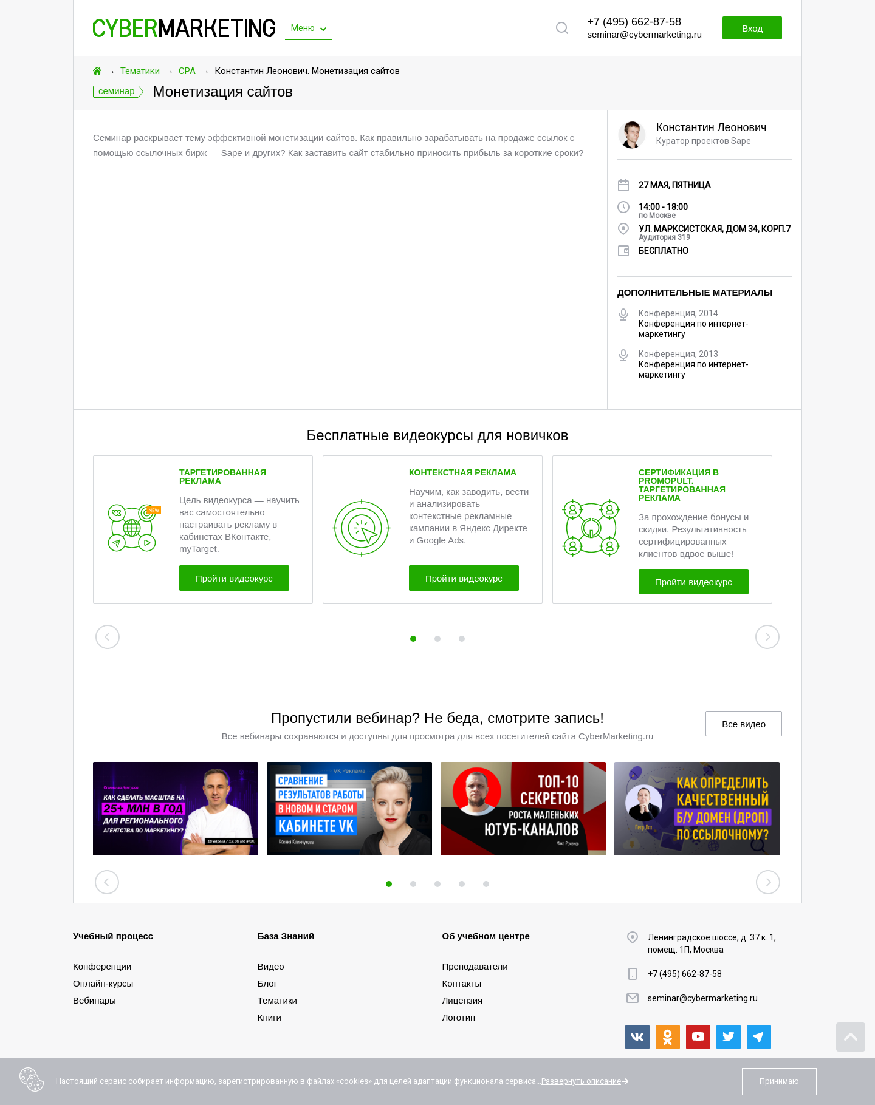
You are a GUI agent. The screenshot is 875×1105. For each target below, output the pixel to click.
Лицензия (462, 1000)
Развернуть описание (581, 1081)
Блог (267, 983)
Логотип (459, 1017)
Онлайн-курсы (103, 983)
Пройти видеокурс (234, 578)
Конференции (102, 966)
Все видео (744, 724)
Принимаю (779, 1081)
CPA (187, 71)
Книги (269, 1017)
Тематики (140, 71)
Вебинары (94, 1000)
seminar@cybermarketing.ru (644, 34)
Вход (752, 28)
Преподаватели (475, 966)
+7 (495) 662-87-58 (634, 22)
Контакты (462, 983)
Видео (271, 966)
